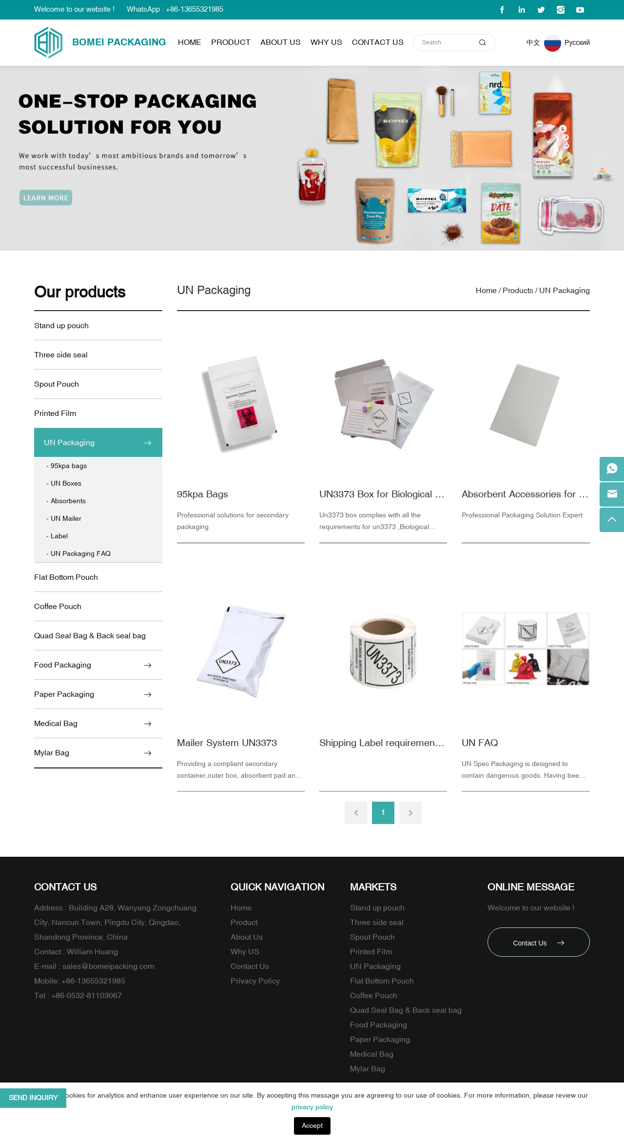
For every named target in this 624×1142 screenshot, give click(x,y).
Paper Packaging (64, 694)
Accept (312, 1126)
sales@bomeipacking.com (108, 966)
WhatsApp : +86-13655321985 (175, 9)
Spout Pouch (56, 384)
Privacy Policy (255, 981)
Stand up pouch (61, 326)
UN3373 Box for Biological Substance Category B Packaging (383, 498)
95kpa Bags (202, 498)
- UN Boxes (63, 483)
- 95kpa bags (66, 466)
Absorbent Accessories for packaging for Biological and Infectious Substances (525, 498)
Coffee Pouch (57, 606)
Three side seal (61, 355)
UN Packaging (69, 443)
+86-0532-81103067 (86, 996)
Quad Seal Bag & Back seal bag (90, 636)
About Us (280, 42)
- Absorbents (66, 501)
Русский (577, 43)
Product (231, 42)
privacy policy (312, 1107)
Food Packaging (62, 665)
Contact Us (378, 42)
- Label (57, 536)
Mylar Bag (51, 753)
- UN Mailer (63, 518)
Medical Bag (56, 724)
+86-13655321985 (93, 981)
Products (518, 290)
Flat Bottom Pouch (66, 577)
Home (189, 42)
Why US (326, 42)
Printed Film (55, 413)
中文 (533, 43)
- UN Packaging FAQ (78, 554)
